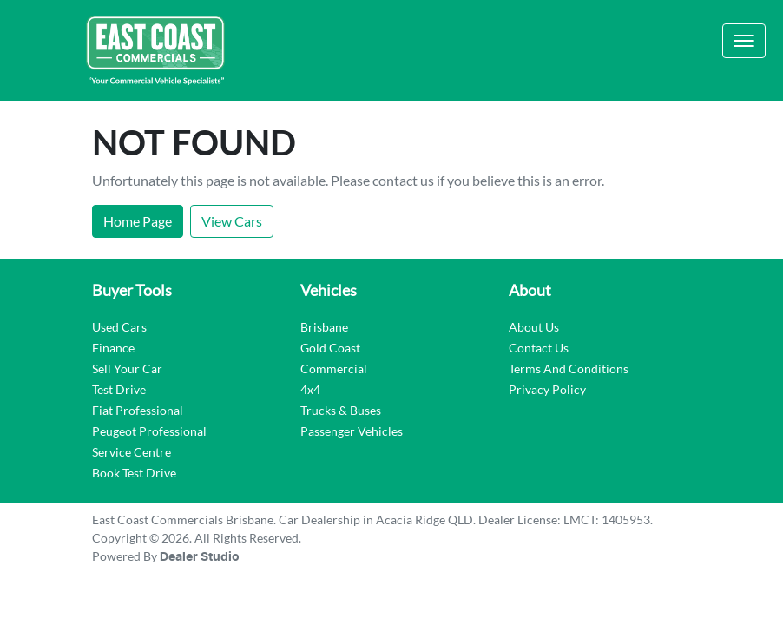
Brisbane (324, 326)
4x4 (310, 389)
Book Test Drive (134, 472)
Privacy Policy (547, 389)
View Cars (231, 221)
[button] (744, 40)
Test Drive (119, 389)
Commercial (333, 368)
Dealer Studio (200, 557)
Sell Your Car (127, 368)
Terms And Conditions (568, 368)
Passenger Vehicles (351, 431)
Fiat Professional (137, 410)
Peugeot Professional (149, 431)
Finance (113, 347)
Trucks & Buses (340, 410)
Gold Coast (330, 347)
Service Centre (131, 451)
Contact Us (539, 347)
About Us (534, 326)
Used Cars (119, 326)
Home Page (137, 221)
